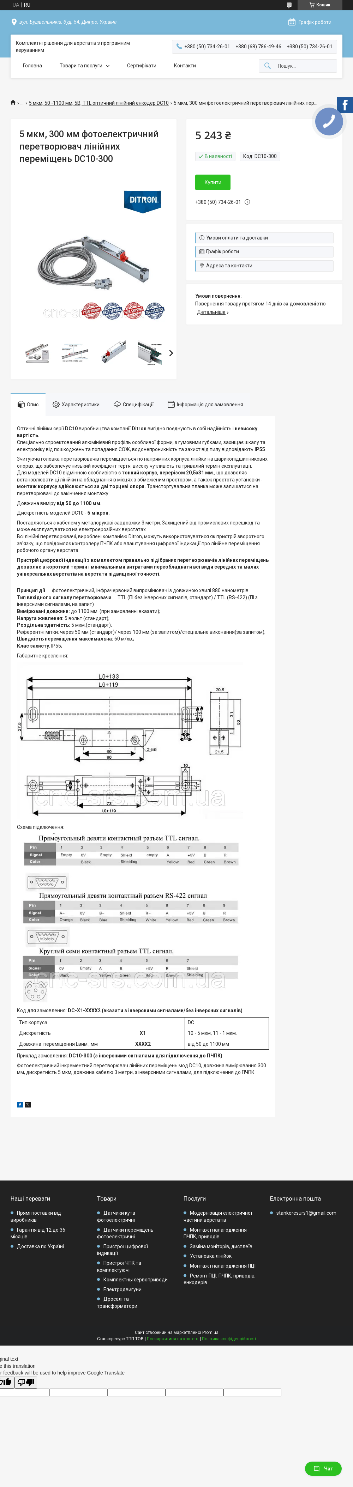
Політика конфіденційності (229, 1338)
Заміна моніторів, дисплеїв (221, 1246)
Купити (213, 182)
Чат (323, 1468)
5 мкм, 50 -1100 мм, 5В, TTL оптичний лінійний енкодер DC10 (99, 103)
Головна (32, 65)
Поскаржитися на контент (173, 1338)
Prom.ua (210, 1332)
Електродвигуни (122, 1289)
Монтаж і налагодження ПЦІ (223, 1266)
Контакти (185, 65)
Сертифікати (141, 65)
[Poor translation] (25, 1383)
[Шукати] (268, 66)
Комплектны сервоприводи (135, 1279)
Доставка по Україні (40, 1246)
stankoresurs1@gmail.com (306, 1213)
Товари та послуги (81, 65)
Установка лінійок (211, 1256)
